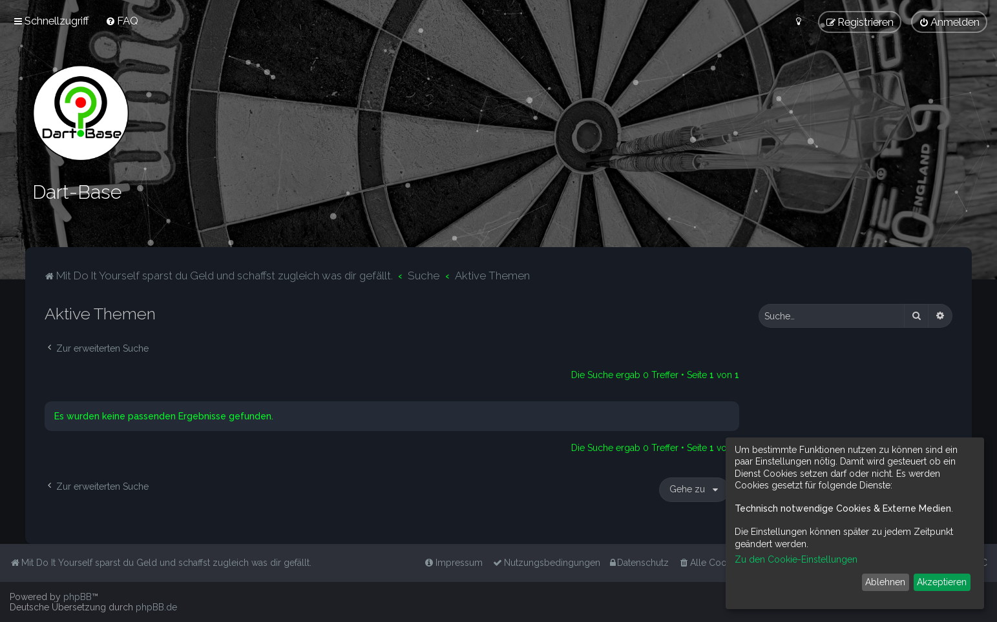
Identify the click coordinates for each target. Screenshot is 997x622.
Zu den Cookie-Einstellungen (796, 559)
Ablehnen (885, 582)
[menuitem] (122, 20)
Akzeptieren (942, 582)
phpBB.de (156, 607)
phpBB (77, 597)
